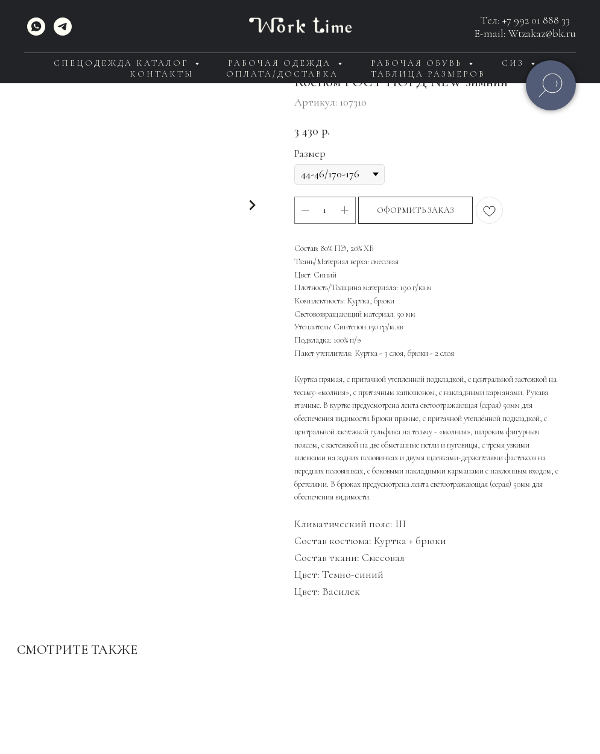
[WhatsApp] (36, 26)
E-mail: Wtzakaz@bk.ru (525, 33)
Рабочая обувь (418, 63)
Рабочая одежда (281, 63)
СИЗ (515, 63)
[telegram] (63, 26)
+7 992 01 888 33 (536, 20)
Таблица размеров (428, 74)
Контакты (162, 74)
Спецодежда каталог (123, 63)
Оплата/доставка (282, 74)
